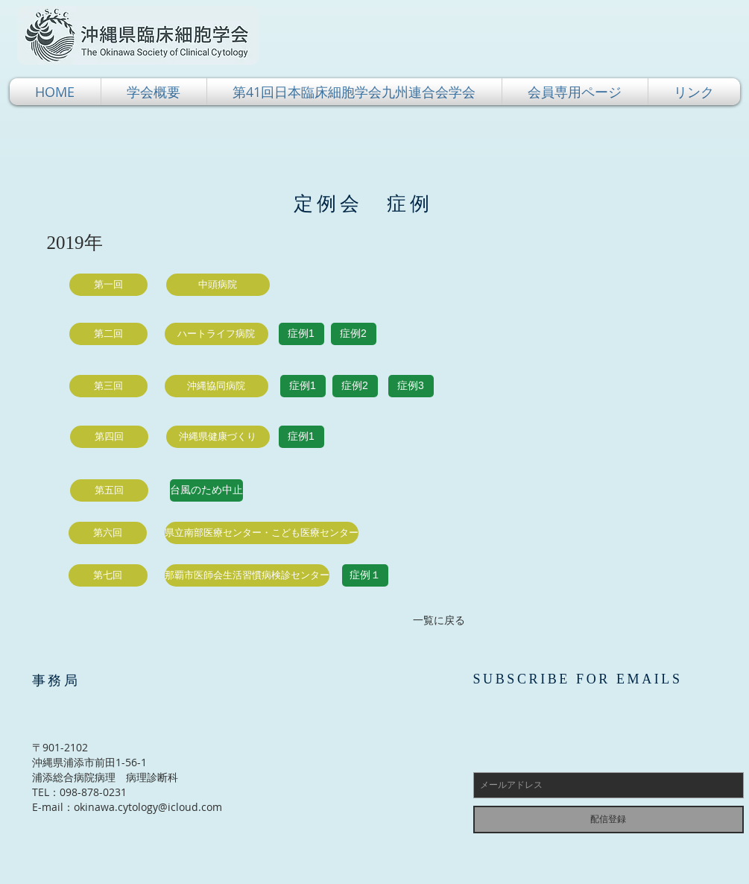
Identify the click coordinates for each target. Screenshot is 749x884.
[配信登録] (608, 819)
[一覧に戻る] (439, 620)
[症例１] (365, 575)
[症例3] (411, 386)
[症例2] (353, 334)
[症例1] (301, 334)
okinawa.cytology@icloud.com (148, 807)
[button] (154, 91)
